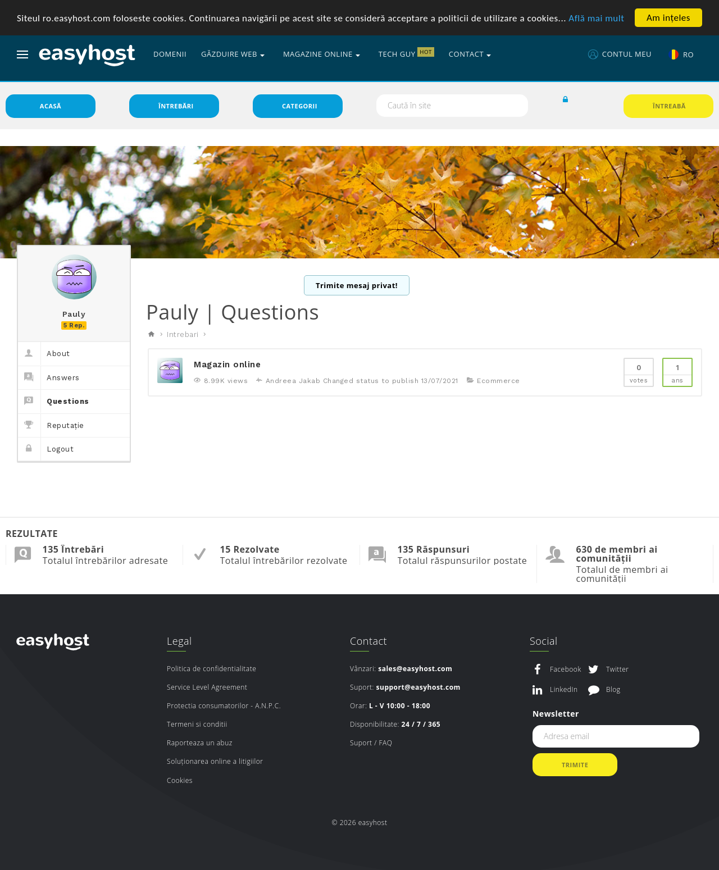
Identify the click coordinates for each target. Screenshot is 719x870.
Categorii (299, 107)
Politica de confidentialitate (211, 670)
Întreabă (669, 107)
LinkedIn (564, 691)
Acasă (50, 107)
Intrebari (183, 336)
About (44, 355)
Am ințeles (668, 18)
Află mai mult (596, 18)
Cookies (180, 782)
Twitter (617, 671)
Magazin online (227, 366)
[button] (565, 101)
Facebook (565, 671)
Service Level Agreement (207, 689)
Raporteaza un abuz (200, 744)
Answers (49, 379)
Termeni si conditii (197, 726)
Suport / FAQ (371, 744)
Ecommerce (498, 382)
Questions (53, 402)
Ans (677, 373)
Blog (613, 691)
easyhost (52, 643)
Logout (46, 450)
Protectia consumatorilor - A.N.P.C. (224, 707)
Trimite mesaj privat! (357, 287)
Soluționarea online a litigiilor (215, 763)
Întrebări (176, 107)
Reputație (51, 427)
